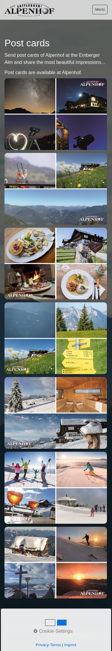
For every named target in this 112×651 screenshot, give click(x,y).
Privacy (63, 629)
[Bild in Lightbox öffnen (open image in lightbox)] (55, 114)
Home (10, 629)
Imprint (45, 629)
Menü (100, 9)
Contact (27, 629)
